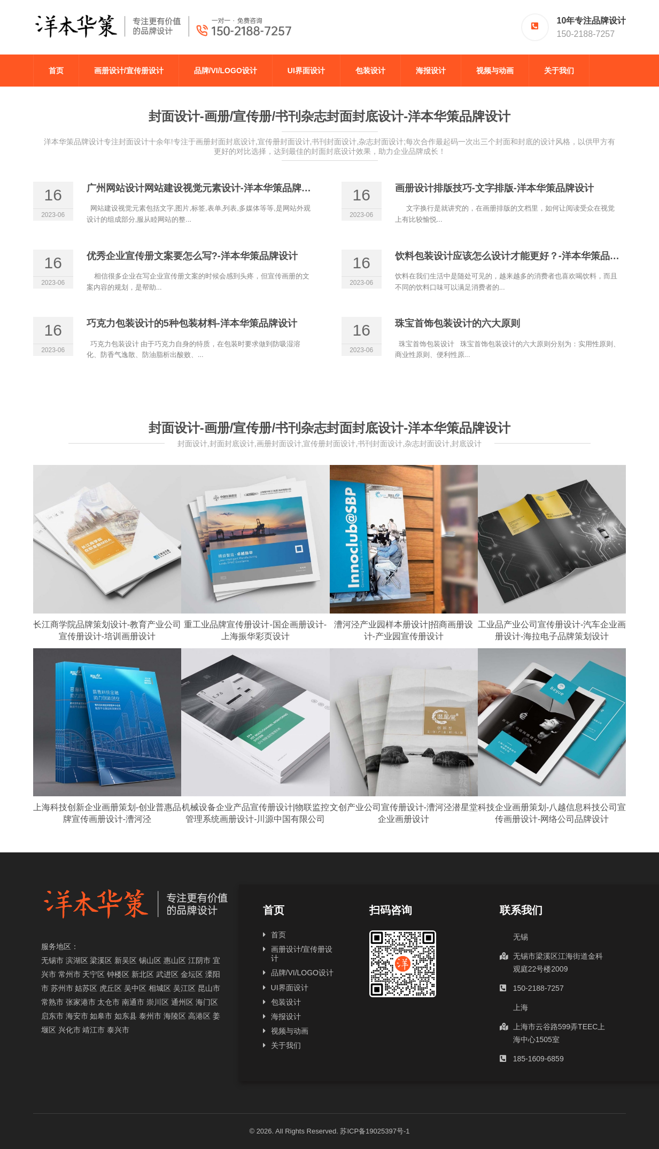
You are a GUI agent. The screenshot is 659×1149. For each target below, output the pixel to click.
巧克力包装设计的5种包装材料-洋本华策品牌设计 (192, 323)
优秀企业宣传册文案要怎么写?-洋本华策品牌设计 (192, 256)
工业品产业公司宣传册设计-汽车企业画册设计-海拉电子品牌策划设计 (552, 630)
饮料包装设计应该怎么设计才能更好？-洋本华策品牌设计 (517, 256)
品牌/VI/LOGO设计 (225, 70)
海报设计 (431, 70)
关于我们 (559, 70)
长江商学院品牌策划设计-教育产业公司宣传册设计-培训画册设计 (107, 630)
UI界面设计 (306, 70)
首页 (56, 70)
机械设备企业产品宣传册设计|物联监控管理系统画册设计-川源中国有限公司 (255, 813)
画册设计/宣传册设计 (129, 70)
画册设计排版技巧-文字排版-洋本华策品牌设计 (494, 188)
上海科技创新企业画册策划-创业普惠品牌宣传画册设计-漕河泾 (107, 813)
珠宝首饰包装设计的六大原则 (457, 323)
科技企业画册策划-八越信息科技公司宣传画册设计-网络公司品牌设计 (552, 813)
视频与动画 (495, 70)
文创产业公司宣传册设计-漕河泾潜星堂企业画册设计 (404, 813)
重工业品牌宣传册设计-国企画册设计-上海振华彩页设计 (255, 630)
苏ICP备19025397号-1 (374, 1131)
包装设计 (370, 70)
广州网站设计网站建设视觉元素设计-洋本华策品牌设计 (204, 188)
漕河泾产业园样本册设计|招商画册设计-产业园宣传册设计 (403, 630)
